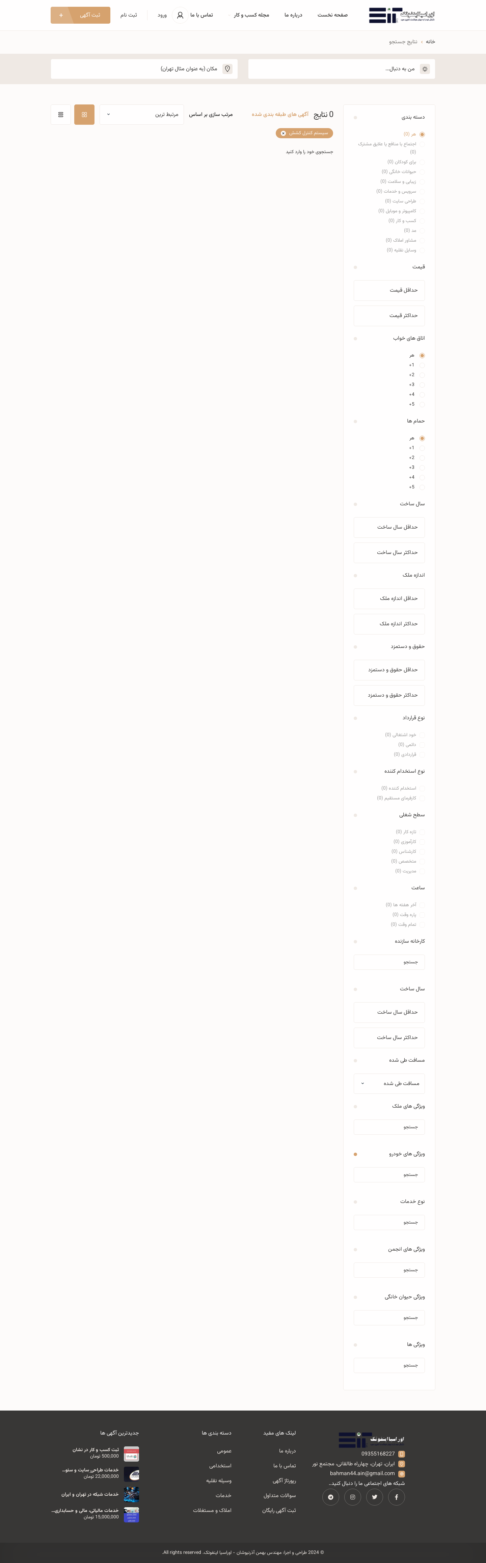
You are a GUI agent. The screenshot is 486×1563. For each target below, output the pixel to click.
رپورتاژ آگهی (284, 1481)
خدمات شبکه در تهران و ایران (90, 1494)
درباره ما (293, 15)
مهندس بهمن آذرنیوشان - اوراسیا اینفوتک (242, 1553)
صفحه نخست (333, 15)
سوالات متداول (280, 1496)
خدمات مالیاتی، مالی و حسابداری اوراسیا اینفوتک (87, 1511)
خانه (430, 42)
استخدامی (220, 1466)
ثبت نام (128, 15)
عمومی (224, 1451)
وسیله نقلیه (219, 1481)
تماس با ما (201, 15)
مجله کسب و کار (248, 15)
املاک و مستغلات (212, 1511)
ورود (162, 15)
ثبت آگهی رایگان (279, 1511)
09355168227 (378, 1454)
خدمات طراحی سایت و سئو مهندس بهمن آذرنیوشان (92, 1470)
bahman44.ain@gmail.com (362, 1474)
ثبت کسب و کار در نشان (96, 1450)
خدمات (224, 1496)
